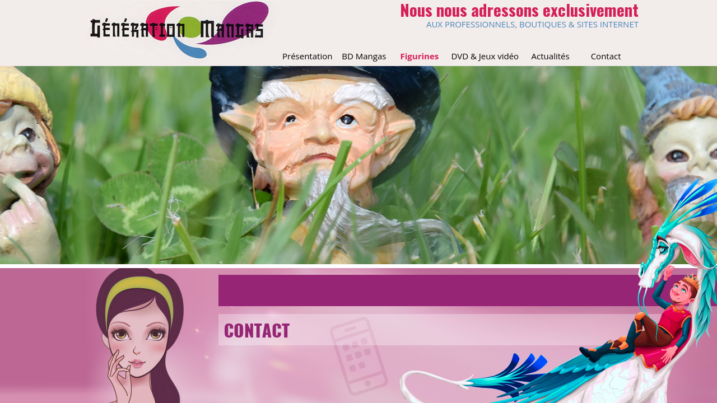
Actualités (551, 56)
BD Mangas (364, 56)
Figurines (420, 56)
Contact (606, 56)
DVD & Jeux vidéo (485, 56)
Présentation (307, 56)
